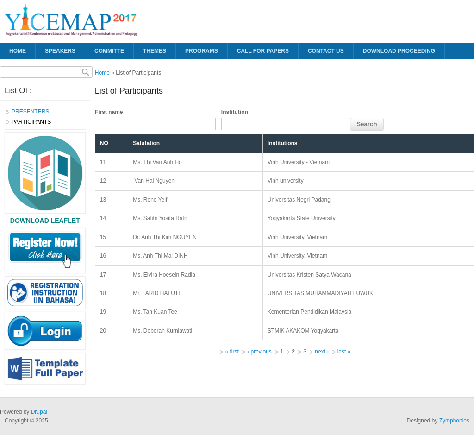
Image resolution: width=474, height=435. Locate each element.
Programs (201, 51)
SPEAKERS (60, 51)
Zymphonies (454, 420)
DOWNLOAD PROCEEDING (399, 51)
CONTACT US (326, 51)
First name (109, 112)
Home (17, 51)
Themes (154, 51)
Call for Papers (263, 51)
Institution (234, 112)
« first (231, 351)
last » (344, 351)
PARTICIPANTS (31, 122)
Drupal (39, 412)
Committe (109, 51)
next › (322, 351)
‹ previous (259, 351)
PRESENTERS (30, 111)
